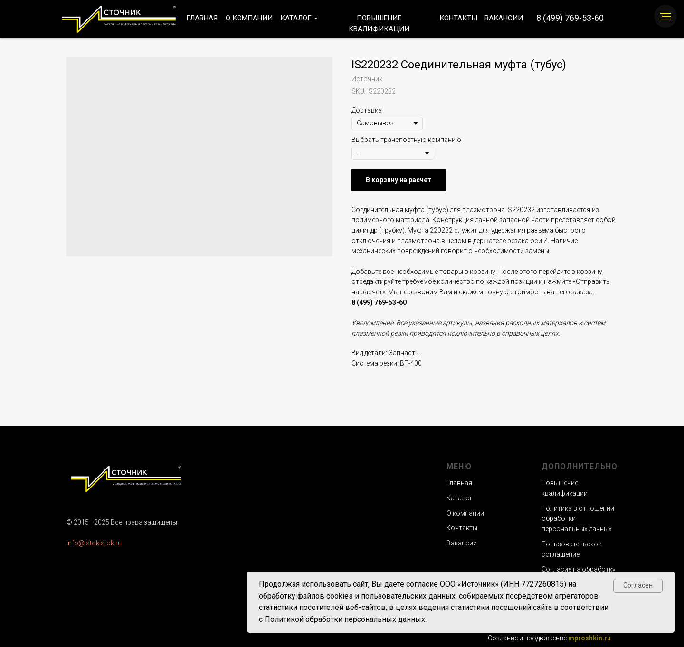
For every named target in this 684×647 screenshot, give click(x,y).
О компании (465, 513)
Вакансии (461, 543)
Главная (459, 483)
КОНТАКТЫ (458, 18)
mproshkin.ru (589, 638)
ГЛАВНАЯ (202, 18)
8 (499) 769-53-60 (570, 18)
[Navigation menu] (665, 16)
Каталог (459, 498)
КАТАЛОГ (296, 18)
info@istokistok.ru (94, 543)
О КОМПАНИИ (249, 18)
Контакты (461, 528)
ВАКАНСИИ (503, 18)
